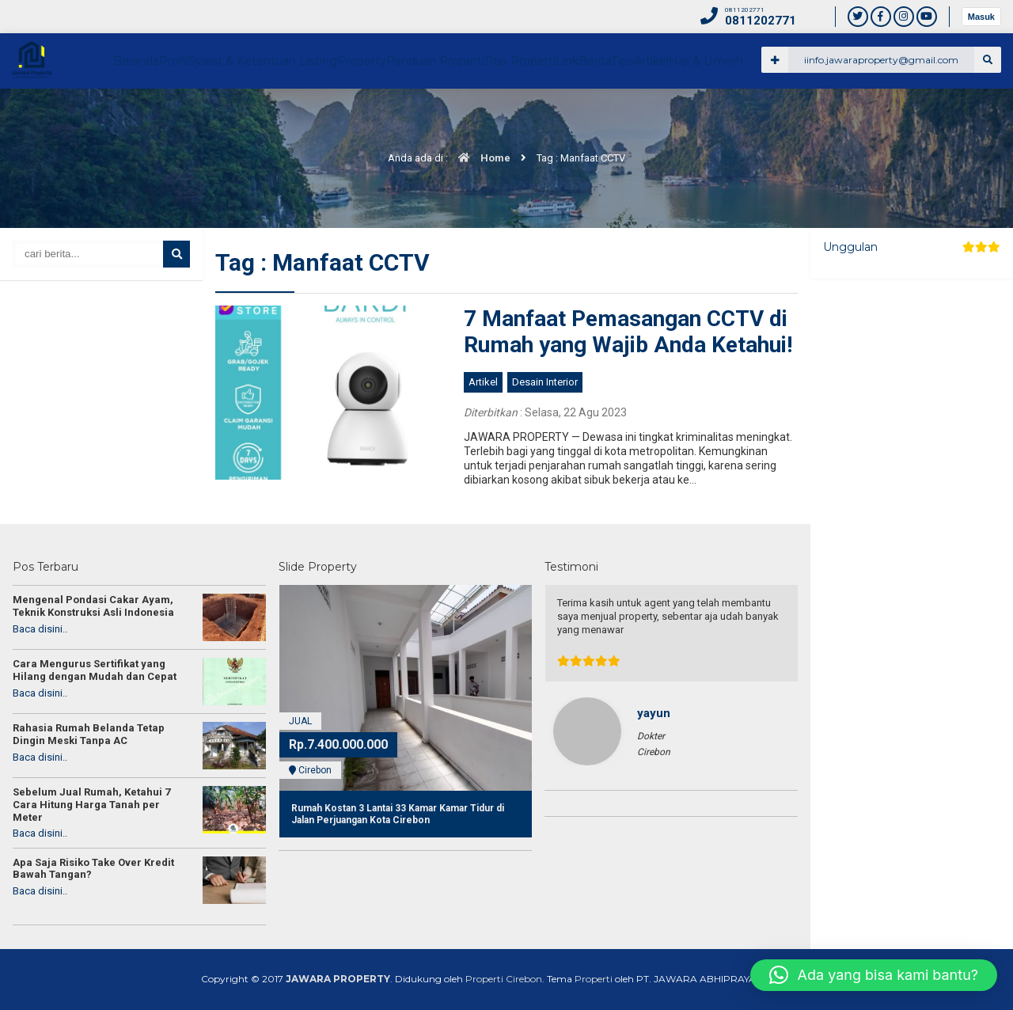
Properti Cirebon (503, 979)
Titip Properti (691, 116)
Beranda (259, 116)
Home (480, 158)
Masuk (981, 16)
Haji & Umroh (959, 116)
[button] (873, 975)
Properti (594, 979)
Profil (313, 116)
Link (754, 116)
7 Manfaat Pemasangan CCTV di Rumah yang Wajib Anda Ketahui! (628, 332)
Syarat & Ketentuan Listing (408, 116)
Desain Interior (545, 382)
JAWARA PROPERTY (338, 979)
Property (512, 116)
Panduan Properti (597, 116)
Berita (800, 116)
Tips (845, 116)
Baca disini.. (40, 629)
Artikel (891, 116)
